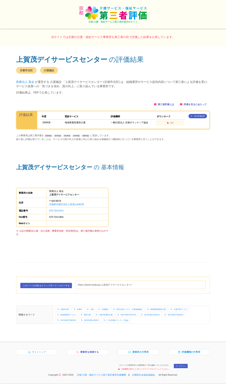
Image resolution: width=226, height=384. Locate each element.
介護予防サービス (179, 310)
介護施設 (103, 310)
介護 (90, 310)
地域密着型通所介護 (156, 310)
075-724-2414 (56, 210)
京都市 (78, 310)
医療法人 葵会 (25, 82)
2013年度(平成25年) (174, 315)
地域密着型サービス (66, 315)
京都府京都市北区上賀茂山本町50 (66, 204)
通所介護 (86, 315)
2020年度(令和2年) (90, 321)
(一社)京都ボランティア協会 (116, 321)
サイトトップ (37, 353)
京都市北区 (63, 310)
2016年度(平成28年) (66, 321)
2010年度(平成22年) (150, 315)
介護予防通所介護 (104, 315)
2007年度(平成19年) (126, 315)
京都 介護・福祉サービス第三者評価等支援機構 (101, 375)
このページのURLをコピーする (48, 286)
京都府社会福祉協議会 (143, 375)
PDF (170, 123)
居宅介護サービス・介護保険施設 (127, 310)
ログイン (181, 366)
